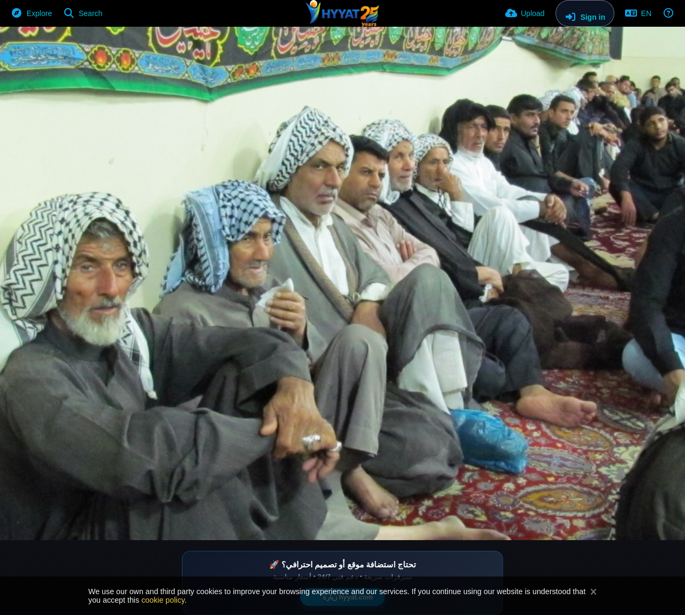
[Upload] (525, 13)
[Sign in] (584, 13)
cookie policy (163, 600)
